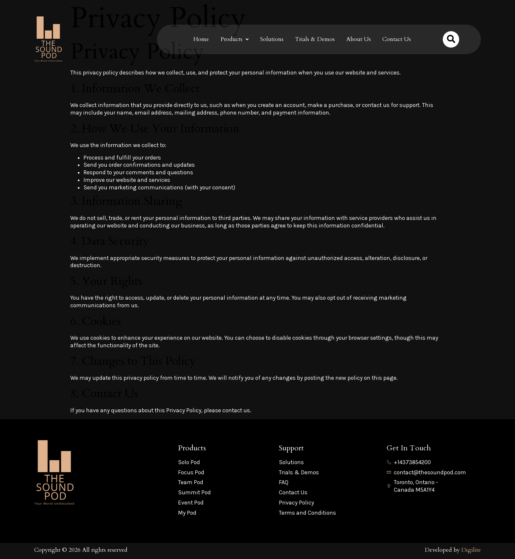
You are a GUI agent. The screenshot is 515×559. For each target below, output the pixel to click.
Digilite (471, 550)
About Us (358, 39)
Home (201, 39)
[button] (234, 39)
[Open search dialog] (451, 39)
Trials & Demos (315, 39)
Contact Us (396, 39)
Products (234, 39)
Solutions (271, 39)
